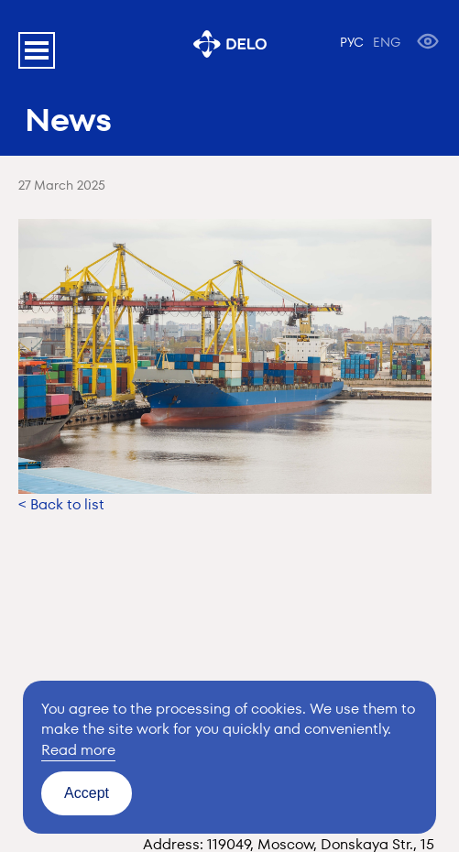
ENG (386, 42)
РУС (352, 42)
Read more (78, 749)
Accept (86, 793)
